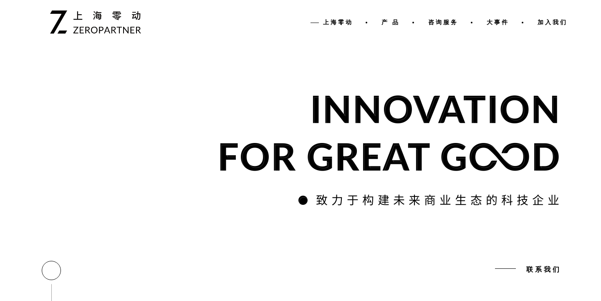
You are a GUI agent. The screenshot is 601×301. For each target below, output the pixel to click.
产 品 (390, 22)
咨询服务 (443, 22)
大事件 (498, 22)
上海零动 (338, 22)
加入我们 (553, 22)
